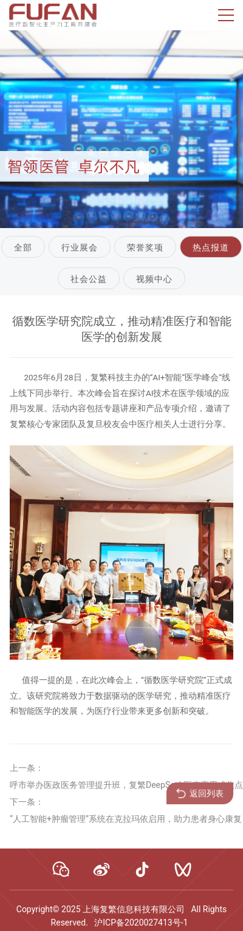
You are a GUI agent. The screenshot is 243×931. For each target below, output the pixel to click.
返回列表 (200, 798)
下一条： (27, 807)
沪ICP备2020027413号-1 (141, 922)
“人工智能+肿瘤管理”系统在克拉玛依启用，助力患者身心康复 (126, 823)
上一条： (27, 773)
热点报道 (211, 248)
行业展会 (79, 248)
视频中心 (154, 279)
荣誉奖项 (145, 248)
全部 (23, 248)
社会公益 (88, 279)
